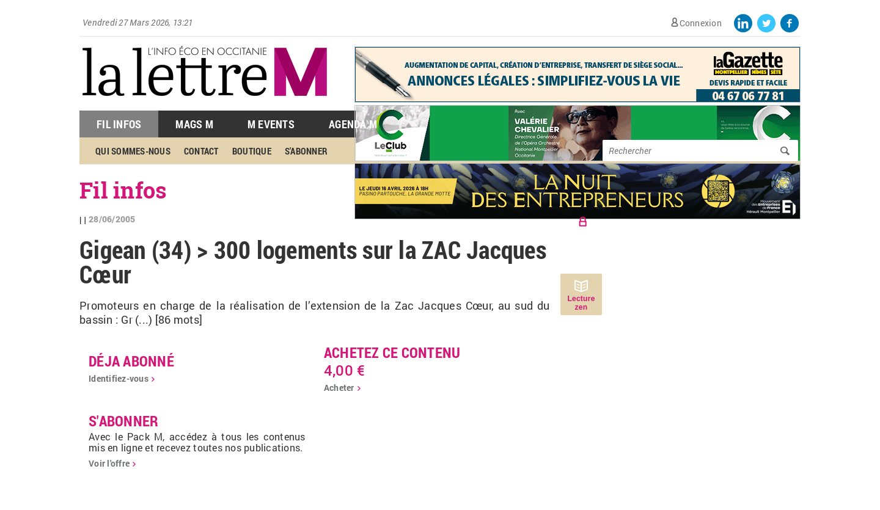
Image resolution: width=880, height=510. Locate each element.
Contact (201, 151)
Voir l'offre (109, 463)
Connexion (701, 23)
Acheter (339, 387)
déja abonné (131, 361)
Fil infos (123, 190)
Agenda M (353, 124)
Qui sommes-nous (132, 151)
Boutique (251, 151)
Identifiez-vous (118, 378)
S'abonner (306, 151)
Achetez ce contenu (392, 352)
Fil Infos (119, 124)
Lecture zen (581, 302)
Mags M (194, 124)
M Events (271, 124)
